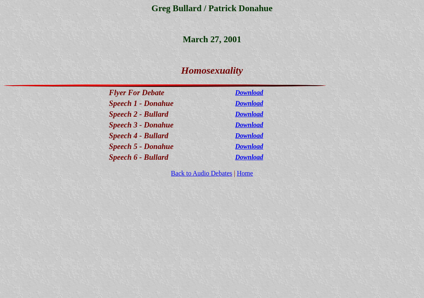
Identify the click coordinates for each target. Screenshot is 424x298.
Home (245, 173)
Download (249, 92)
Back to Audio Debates (201, 173)
